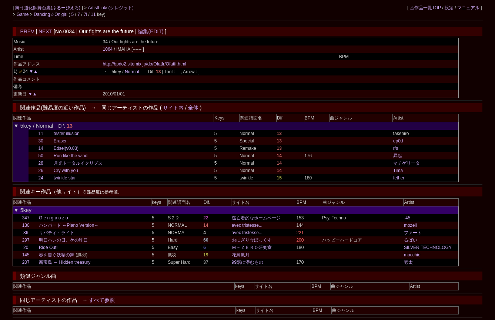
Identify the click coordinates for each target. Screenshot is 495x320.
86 (25, 232)
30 (41, 141)
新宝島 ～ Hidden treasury (64, 262)
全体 (193, 108)
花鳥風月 (241, 254)
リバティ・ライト (56, 232)
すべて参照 (102, 300)
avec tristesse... (247, 225)
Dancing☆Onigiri (51, 14)
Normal (132, 71)
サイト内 (173, 108)
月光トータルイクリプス (78, 163)
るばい (410, 240)
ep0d (398, 141)
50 (41, 155)
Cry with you (66, 170)
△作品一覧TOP (425, 7)
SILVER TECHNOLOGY (428, 247)
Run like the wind (70, 155)
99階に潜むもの (247, 262)
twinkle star (65, 178)
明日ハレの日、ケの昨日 (63, 240)
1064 (108, 49)
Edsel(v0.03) (66, 148)
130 (26, 225)
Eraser (60, 141)
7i (85, 14)
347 (26, 217)
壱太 (408, 262)
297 (26, 240)
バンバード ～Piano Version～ (68, 225)
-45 (407, 217)
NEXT (45, 31)
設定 (449, 7)
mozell (410, 225)
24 (41, 178)
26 (41, 170)
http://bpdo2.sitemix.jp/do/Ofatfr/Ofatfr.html (144, 64)
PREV (27, 31)
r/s (395, 148)
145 (26, 254)
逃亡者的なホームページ (256, 217)
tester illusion (67, 133)
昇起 (397, 155)
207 (26, 262)
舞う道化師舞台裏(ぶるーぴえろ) (48, 7)
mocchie (412, 254)
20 (25, 247)
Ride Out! (48, 247)
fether (399, 178)
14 (41, 148)
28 (41, 163)
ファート (413, 232)
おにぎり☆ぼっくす (252, 240)
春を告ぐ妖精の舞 (56, 254)
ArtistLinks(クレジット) (110, 7)
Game (23, 14)
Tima (398, 170)
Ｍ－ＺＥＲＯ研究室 (252, 247)
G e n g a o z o (53, 217)
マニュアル (468, 7)
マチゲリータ (406, 163)
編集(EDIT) (150, 31)
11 (93, 14)
